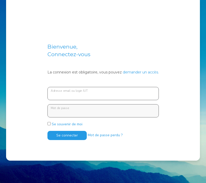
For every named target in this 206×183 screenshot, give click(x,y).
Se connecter (67, 135)
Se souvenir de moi (64, 124)
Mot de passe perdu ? (105, 135)
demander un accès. (141, 72)
